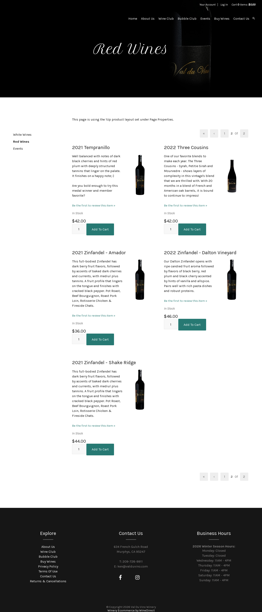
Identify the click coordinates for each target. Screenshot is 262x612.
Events (205, 19)
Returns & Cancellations (48, 576)
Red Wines (21, 142)
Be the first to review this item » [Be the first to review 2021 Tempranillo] (93, 205)
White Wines (22, 135)
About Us (148, 19)
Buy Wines (221, 19)
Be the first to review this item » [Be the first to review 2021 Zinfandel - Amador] (93, 314)
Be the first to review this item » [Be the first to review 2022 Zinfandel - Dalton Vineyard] (185, 299)
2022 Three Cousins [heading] (186, 147)
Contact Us (241, 19)
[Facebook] (120, 573)
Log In (224, 4)
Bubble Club (187, 19)
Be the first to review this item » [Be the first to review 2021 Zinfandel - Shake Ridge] (93, 422)
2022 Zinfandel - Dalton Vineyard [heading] (200, 251)
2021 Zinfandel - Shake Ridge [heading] (104, 359)
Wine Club (166, 19)
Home (132, 19)
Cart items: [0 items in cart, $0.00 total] (243, 4)
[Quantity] (79, 228)
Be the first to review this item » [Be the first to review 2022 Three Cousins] (185, 205)
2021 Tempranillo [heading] (91, 147)
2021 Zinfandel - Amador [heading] (99, 251)
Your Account (207, 4)
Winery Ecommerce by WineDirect (131, 605)
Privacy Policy (48, 562)
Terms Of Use (48, 567)
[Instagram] (137, 573)
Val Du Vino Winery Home (37, 18)
